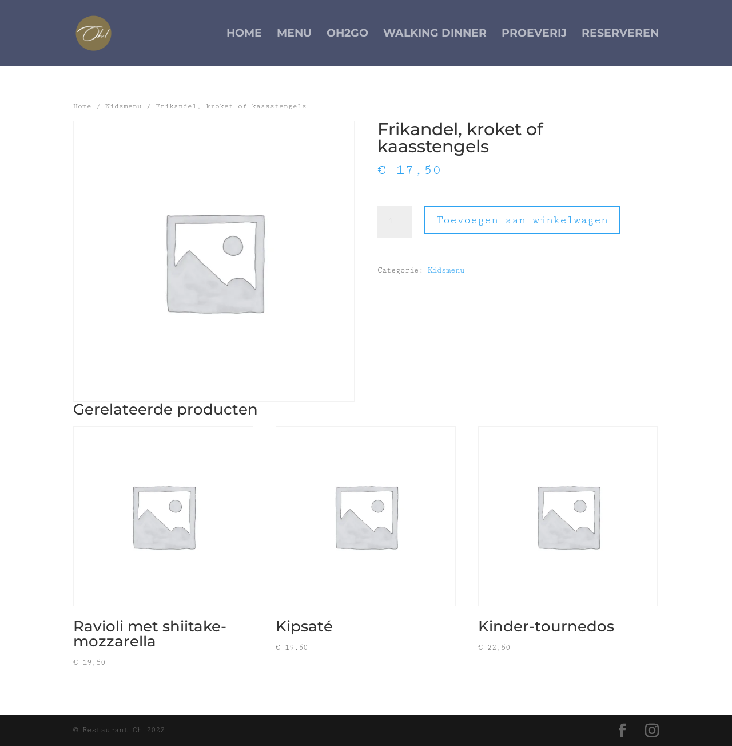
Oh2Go (347, 34)
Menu (294, 34)
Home (244, 34)
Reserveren (620, 34)
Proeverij (534, 34)
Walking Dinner (435, 34)
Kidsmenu (123, 106)
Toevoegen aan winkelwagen (522, 220)
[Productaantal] (394, 222)
